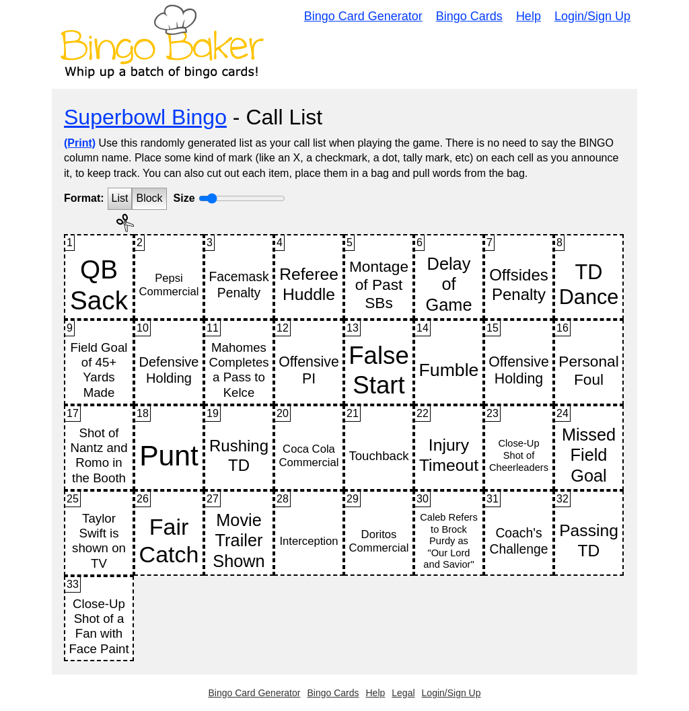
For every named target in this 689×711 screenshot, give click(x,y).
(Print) (80, 143)
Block (149, 198)
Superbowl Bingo (145, 117)
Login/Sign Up (592, 16)
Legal (403, 693)
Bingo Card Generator (363, 16)
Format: (84, 198)
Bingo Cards (469, 16)
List (120, 198)
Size (184, 198)
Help (528, 16)
